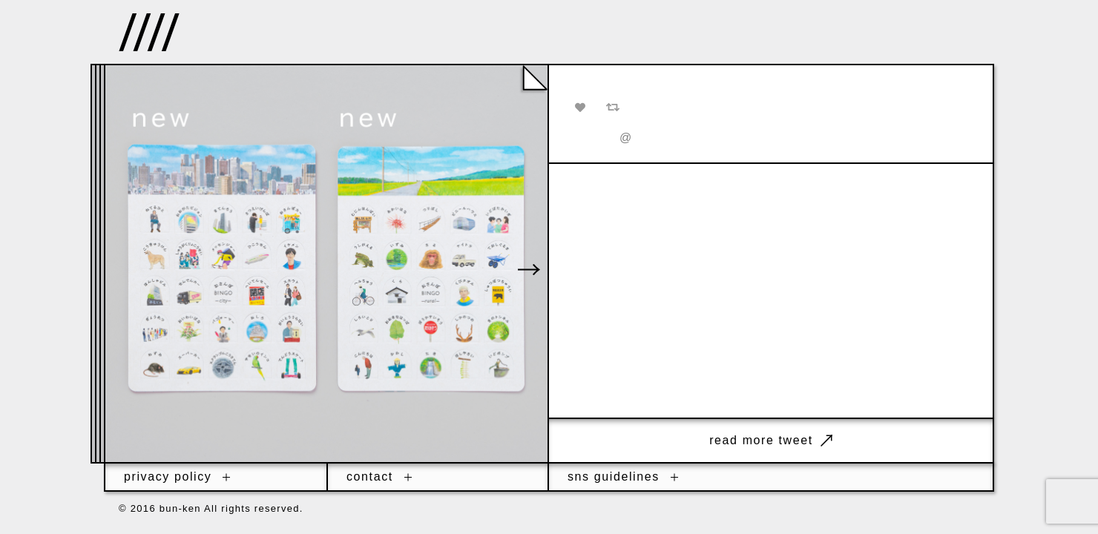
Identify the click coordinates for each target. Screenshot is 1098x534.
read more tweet (770, 440)
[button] (529, 269)
